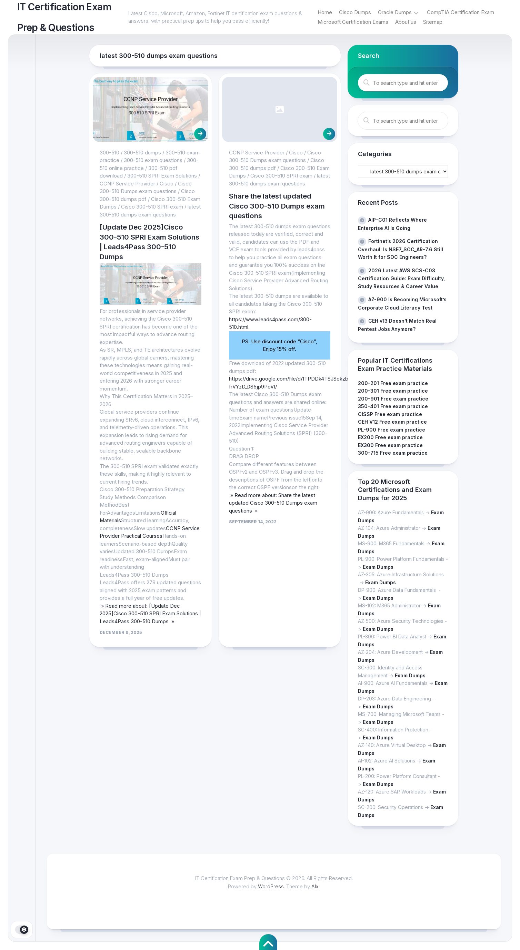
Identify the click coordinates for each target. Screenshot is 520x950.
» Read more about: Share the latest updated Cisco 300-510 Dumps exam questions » (273, 503)
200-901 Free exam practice (393, 399)
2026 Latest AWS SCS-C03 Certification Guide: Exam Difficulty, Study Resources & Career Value (401, 278)
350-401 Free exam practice (393, 406)
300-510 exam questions (153, 160)
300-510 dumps (142, 152)
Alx (315, 886)
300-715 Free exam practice (393, 453)
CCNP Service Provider (127, 183)
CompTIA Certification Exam (460, 12)
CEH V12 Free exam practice (392, 422)
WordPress (271, 886)
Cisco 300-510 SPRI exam (152, 206)
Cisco (166, 183)
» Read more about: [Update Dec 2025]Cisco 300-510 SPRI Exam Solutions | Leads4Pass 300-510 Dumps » (149, 614)
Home (325, 12)
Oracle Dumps (395, 12)
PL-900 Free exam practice (391, 430)
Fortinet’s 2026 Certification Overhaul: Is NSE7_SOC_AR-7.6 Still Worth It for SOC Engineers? (400, 249)
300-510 (109, 152)
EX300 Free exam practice (390, 445)
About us (405, 22)
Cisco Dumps (355, 12)
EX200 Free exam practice (390, 437)
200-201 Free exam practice (393, 383)
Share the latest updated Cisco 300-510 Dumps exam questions (273, 205)
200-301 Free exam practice (393, 391)
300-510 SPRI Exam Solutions (162, 175)
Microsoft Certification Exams (353, 22)
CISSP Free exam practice (390, 414)
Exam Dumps (378, 567)
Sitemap (432, 22)
